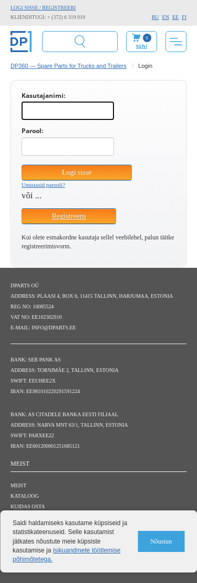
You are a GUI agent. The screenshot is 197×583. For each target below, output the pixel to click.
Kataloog (25, 496)
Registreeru (69, 216)
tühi (141, 45)
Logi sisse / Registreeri (43, 8)
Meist (18, 485)
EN (165, 17)
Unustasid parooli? (43, 185)
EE (175, 17)
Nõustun (161, 541)
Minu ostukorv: (142, 41)
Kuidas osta (28, 506)
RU (155, 17)
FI (184, 17)
